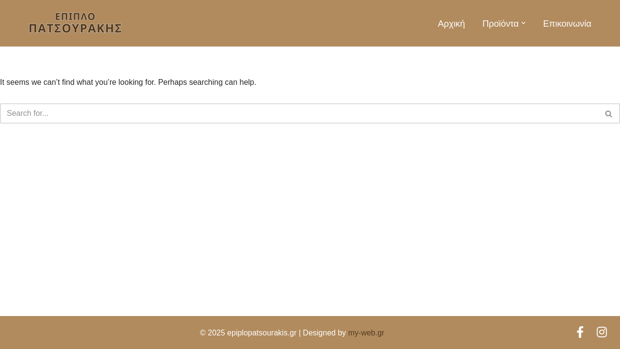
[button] (523, 23)
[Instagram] (602, 332)
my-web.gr (366, 333)
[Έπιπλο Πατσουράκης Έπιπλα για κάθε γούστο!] (75, 23)
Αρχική (451, 23)
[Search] (299, 113)
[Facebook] (581, 332)
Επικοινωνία (567, 23)
